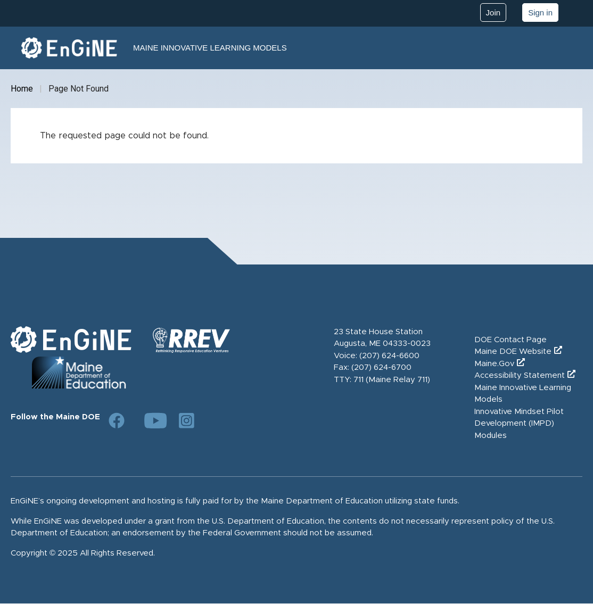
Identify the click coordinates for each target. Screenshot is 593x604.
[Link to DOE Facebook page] (116, 420)
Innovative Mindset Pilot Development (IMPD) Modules (519, 424)
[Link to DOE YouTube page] (151, 420)
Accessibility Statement (519, 375)
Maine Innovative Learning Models (210, 47)
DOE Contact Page (510, 340)
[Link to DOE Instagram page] (186, 420)
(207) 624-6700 (381, 367)
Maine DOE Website (512, 351)
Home (22, 89)
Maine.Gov (494, 364)
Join (493, 12)
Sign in (540, 12)
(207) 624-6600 (389, 356)
